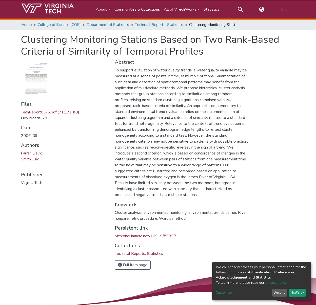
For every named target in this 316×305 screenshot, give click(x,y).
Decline (279, 292)
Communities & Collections (137, 9)
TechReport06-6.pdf (50, 112)
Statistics (211, 9)
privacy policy (275, 282)
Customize (224, 292)
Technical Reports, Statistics (159, 24)
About (102, 9)
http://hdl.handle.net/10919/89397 (145, 236)
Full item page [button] (132, 265)
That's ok (297, 292)
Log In (286, 9)
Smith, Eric (30, 159)
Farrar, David (31, 153)
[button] (262, 9)
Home (26, 24)
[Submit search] (240, 9)
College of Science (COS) (59, 24)
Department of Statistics (108, 24)
